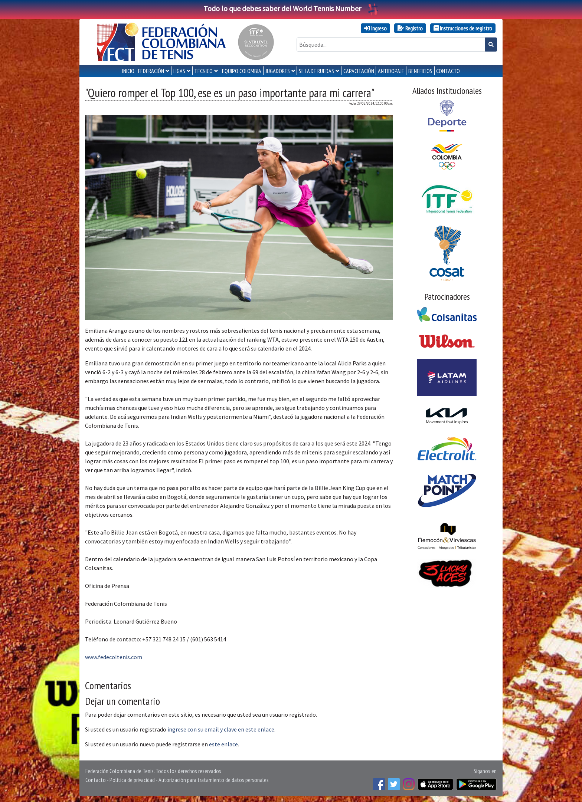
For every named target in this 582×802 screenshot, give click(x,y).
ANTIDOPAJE (391, 71)
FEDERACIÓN (151, 71)
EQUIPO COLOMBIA (241, 71)
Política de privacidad (132, 779)
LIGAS (179, 71)
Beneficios (420, 71)
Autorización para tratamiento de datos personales (213, 779)
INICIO (128, 71)
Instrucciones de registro (463, 28)
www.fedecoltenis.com (113, 657)
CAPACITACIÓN (358, 71)
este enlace (223, 744)
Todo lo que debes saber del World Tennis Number (291, 8)
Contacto (95, 779)
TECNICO (203, 71)
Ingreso (375, 28)
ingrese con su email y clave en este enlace (220, 729)
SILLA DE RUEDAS (316, 71)
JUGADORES (277, 71)
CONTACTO (448, 71)
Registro (410, 28)
